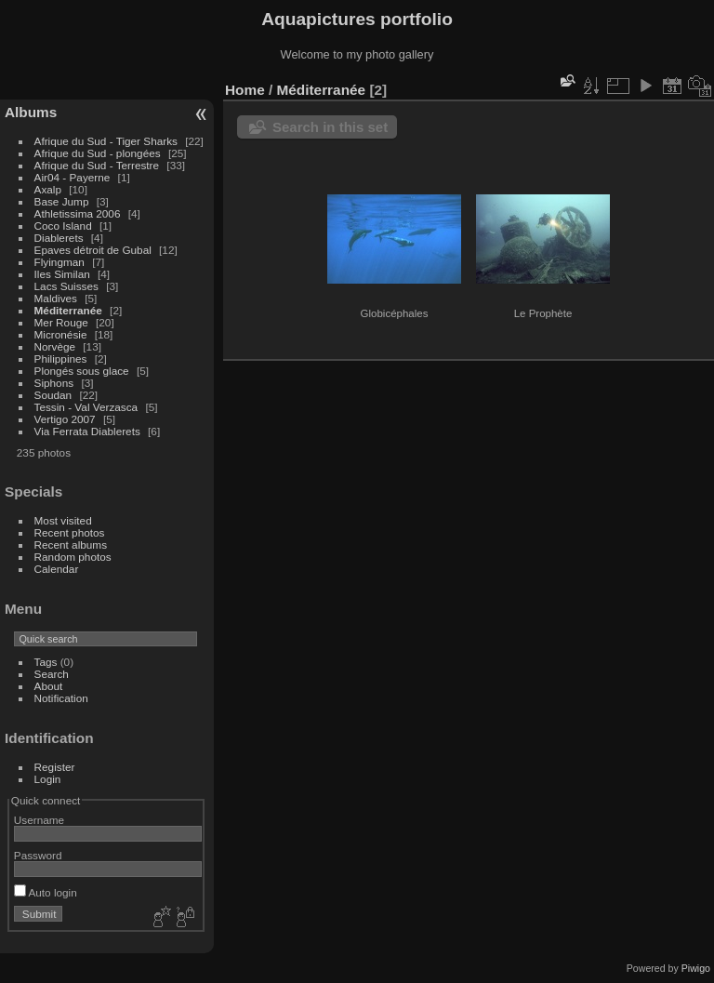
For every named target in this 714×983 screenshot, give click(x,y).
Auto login (45, 892)
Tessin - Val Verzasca (86, 407)
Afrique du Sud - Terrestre (97, 165)
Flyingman (59, 262)
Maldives (55, 298)
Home (245, 90)
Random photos (73, 557)
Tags (46, 662)
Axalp (47, 189)
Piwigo (695, 968)
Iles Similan (62, 274)
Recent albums (70, 544)
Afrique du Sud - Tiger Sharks (106, 141)
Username (39, 820)
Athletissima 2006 (77, 213)
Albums (31, 112)
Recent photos (69, 532)
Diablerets (59, 238)
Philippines (60, 358)
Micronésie (60, 334)
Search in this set (330, 127)
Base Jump (61, 201)
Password (38, 855)
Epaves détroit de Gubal (93, 250)
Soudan (53, 395)
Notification (61, 698)
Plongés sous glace (81, 371)
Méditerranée (68, 310)
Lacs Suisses (66, 286)
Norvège (54, 346)
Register (54, 767)
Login (47, 779)
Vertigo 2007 (65, 419)
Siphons (54, 383)
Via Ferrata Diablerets (87, 431)
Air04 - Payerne (72, 177)
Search (51, 674)
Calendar (56, 569)
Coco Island (63, 225)
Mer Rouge (61, 322)
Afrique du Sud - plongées (97, 153)
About (48, 686)
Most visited (63, 520)
